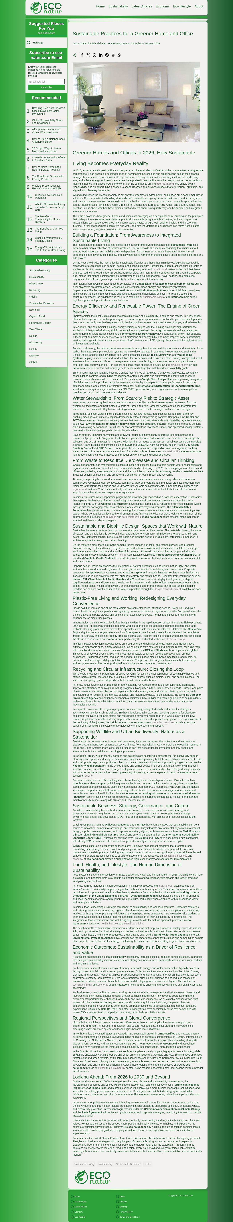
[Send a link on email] (113, 55)
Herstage (38, 42)
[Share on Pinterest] (107, 55)
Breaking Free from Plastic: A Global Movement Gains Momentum (48, 111)
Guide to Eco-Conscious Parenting (48, 196)
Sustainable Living (39, 270)
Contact (123, 1202)
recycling (111, 516)
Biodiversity (35, 342)
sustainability (172, 451)
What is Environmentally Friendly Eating (48, 239)
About (198, 6)
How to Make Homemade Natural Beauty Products (46, 168)
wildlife (89, 775)
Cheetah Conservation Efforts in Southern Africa (49, 159)
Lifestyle (34, 355)
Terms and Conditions (129, 1217)
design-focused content (168, 589)
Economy (163, 6)
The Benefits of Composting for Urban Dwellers (47, 219)
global (101, 1067)
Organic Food (37, 316)
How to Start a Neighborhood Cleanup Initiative (48, 140)
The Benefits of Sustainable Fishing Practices (47, 177)
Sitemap (123, 1207)
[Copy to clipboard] (119, 55)
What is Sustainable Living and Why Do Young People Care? (50, 207)
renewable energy (178, 364)
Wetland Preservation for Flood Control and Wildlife (46, 187)
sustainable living (153, 297)
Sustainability (118, 6)
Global (33, 362)
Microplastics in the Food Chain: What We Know (46, 131)
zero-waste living (131, 516)
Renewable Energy (40, 322)
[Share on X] (88, 55)
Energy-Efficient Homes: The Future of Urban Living (50, 249)
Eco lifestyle (182, 6)
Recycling (34, 290)
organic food (160, 269)
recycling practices (163, 722)
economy (78, 859)
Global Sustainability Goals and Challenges (47, 121)
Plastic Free (36, 283)
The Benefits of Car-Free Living (49, 230)
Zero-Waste (36, 329)
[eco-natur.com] (42, 7)
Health (33, 349)
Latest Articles (141, 6)
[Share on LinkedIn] (100, 55)
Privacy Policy (126, 1212)
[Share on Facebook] (82, 55)
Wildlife (33, 296)
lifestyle (113, 923)
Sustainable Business (41, 303)
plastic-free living (175, 639)
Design (33, 335)
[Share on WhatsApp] (94, 55)
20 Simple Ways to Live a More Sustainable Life (46, 149)
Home (100, 6)
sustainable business (175, 855)
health (122, 554)
